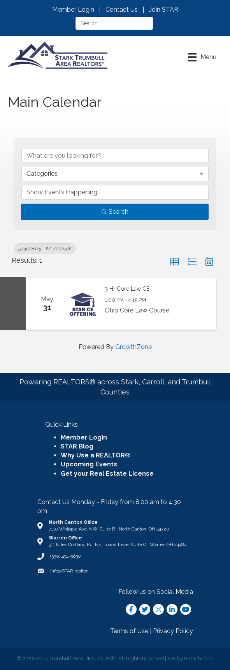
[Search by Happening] (115, 192)
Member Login (73, 10)
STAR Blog (77, 446)
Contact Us (121, 10)
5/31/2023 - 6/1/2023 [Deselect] (44, 248)
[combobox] (115, 174)
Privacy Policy (173, 631)
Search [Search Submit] (115, 211)
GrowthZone (133, 347)
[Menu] (202, 57)
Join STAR (163, 10)
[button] (175, 262)
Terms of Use (129, 631)
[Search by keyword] (115, 155)
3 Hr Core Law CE (127, 289)
